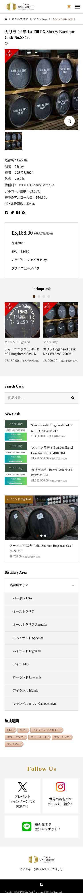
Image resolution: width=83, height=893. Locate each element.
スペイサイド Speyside (28, 638)
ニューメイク (30, 268)
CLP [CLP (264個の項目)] (9, 730)
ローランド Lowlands (27, 677)
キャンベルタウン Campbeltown (34, 703)
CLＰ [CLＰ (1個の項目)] (22, 730)
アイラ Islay (38, 259)
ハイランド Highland (27, 651)
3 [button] (44, 296)
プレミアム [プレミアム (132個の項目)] (13, 744)
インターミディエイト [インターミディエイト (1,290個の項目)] (46, 730)
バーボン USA (22, 598)
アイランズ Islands (25, 690)
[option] (22, 332)
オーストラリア (24, 611)
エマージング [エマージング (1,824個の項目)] (15, 737)
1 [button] (34, 296)
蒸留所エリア (19, 585)
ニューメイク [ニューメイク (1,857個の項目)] (39, 737)
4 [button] (49, 296)
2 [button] (39, 296)
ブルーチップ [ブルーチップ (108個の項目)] (61, 737)
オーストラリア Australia (30, 624)
